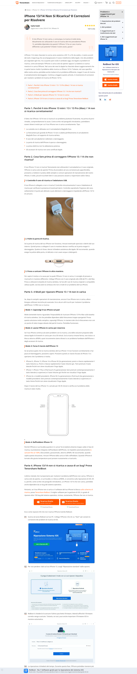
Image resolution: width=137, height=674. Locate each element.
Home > (29, 10)
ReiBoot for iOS (111, 64)
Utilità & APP (68, 2)
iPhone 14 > (36, 10)
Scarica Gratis (110, 79)
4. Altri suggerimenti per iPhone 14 (108, 38)
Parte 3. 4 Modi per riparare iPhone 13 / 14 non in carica (48, 95)
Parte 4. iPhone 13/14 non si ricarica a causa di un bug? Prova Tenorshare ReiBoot (58, 98)
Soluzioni (85, 2)
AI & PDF (77, 2)
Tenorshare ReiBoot (42, 492)
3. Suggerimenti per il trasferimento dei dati (107, 32)
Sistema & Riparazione (38, 2)
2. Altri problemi (105, 27)
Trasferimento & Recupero (54, 2)
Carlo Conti (35, 26)
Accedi (118, 2)
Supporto (98, 3)
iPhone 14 (55, 28)
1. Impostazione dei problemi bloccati (110, 22)
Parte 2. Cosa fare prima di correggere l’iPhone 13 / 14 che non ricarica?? (54, 91)
